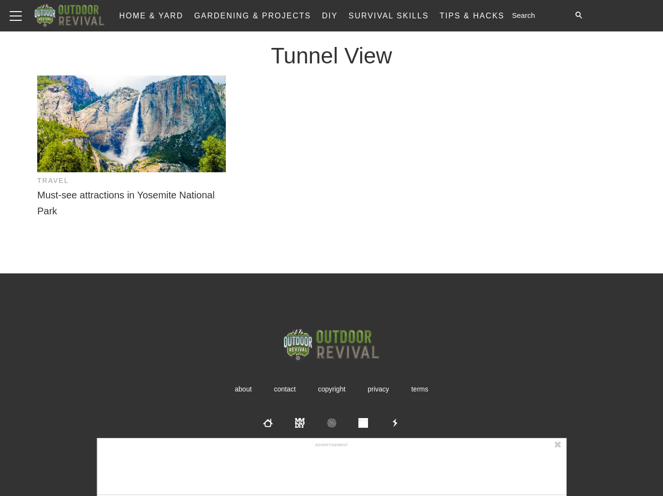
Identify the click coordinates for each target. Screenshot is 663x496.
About (243, 389)
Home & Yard (151, 16)
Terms (419, 389)
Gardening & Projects (252, 16)
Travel (53, 180)
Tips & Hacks (472, 16)
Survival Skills (389, 16)
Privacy (378, 389)
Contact (284, 389)
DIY (330, 16)
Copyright (332, 389)
